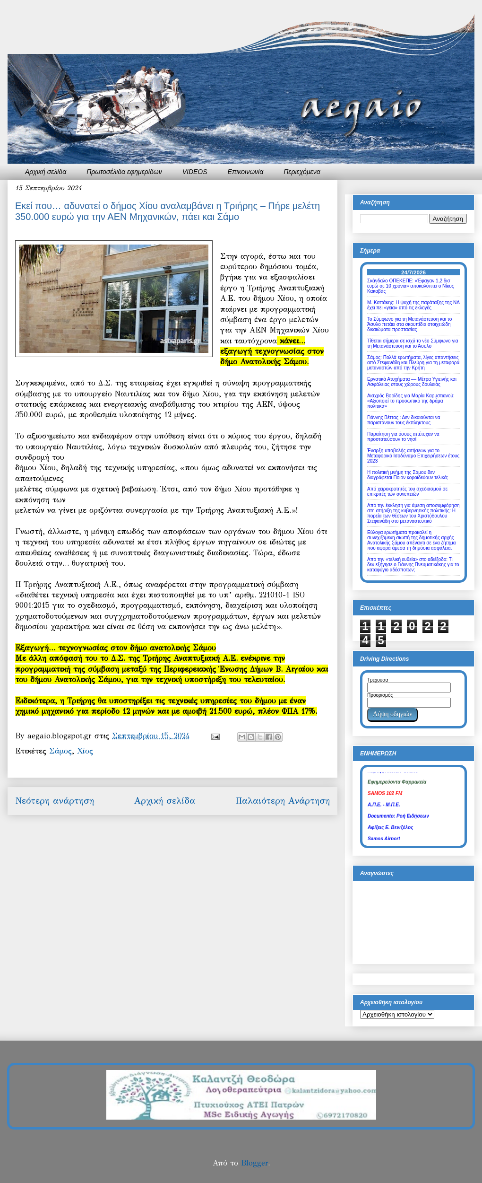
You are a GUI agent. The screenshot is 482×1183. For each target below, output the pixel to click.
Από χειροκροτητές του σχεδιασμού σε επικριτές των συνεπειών (407, 491)
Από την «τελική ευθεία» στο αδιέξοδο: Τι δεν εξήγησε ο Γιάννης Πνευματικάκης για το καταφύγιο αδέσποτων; (413, 564)
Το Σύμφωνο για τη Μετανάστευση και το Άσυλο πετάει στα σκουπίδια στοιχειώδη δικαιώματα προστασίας (409, 324)
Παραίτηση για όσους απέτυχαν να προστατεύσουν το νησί (403, 436)
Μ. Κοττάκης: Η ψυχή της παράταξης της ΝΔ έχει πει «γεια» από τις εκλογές (413, 305)
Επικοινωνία (246, 171)
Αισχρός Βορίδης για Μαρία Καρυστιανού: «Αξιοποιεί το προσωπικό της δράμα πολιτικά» (411, 401)
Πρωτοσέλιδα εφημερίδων (124, 171)
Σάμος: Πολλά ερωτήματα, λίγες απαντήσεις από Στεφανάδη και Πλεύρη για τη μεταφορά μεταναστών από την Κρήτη (413, 362)
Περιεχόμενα (302, 171)
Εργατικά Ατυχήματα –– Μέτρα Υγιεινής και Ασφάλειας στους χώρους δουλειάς (411, 382)
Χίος (85, 750)
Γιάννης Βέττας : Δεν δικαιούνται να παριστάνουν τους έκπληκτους (403, 420)
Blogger (254, 1162)
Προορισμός (380, 695)
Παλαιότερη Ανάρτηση (282, 800)
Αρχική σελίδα (45, 171)
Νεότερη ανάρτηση (54, 800)
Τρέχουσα (377, 680)
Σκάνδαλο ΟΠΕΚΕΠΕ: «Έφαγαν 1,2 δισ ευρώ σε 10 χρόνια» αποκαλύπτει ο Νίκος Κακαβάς (410, 286)
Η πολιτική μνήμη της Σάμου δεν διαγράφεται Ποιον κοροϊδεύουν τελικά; (407, 475)
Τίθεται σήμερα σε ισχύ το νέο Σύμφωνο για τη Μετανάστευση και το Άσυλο (412, 343)
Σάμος (60, 750)
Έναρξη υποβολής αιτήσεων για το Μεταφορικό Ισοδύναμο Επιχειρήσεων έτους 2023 (413, 456)
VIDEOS (194, 171)
